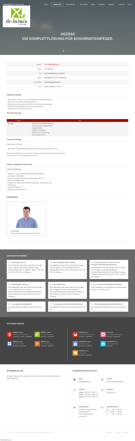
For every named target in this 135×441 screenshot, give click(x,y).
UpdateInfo (29, 336)
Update (22, 336)
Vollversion (16, 336)
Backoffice (70, 4)
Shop (130, 4)
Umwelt (111, 4)
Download (44, 336)
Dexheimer (13, 4)
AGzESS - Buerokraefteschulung (19, 164)
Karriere (101, 4)
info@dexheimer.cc (13, 378)
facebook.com (111, 392)
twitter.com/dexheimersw (115, 381)
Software (84, 4)
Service (121, 4)
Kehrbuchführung (14, 95)
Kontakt (117, 432)
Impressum (125, 432)
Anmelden (57, 4)
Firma (93, 4)
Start (46, 4)
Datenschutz (109, 432)
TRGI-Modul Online (14, 139)
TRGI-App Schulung (14, 113)
